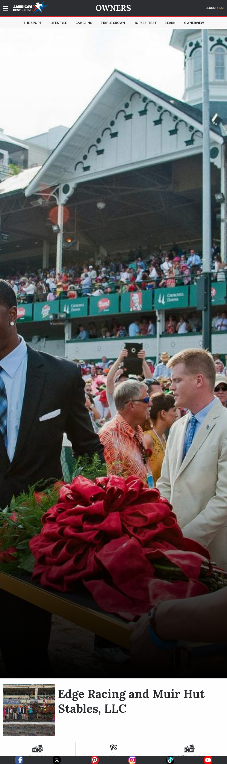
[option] (113, 353)
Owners (113, 8)
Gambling (83, 22)
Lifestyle (58, 22)
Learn (170, 22)
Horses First (145, 22)
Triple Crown (113, 22)
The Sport (32, 22)
